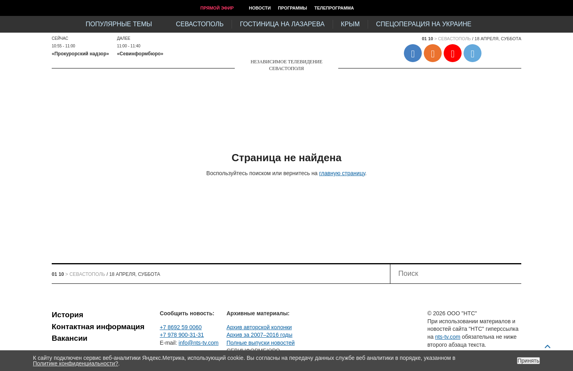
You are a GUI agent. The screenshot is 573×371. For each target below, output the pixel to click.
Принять (529, 360)
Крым (350, 24)
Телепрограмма (334, 8)
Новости (260, 8)
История (67, 314)
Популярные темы (119, 24)
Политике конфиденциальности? (75, 363)
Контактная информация (98, 326)
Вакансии (70, 338)
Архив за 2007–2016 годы (259, 335)
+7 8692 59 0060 (181, 327)
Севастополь (200, 24)
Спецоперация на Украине (424, 24)
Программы (292, 8)
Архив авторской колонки (259, 327)
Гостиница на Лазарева (282, 24)
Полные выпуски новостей (260, 343)
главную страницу (342, 173)
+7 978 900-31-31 (182, 335)
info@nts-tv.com (198, 343)
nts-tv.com (447, 337)
